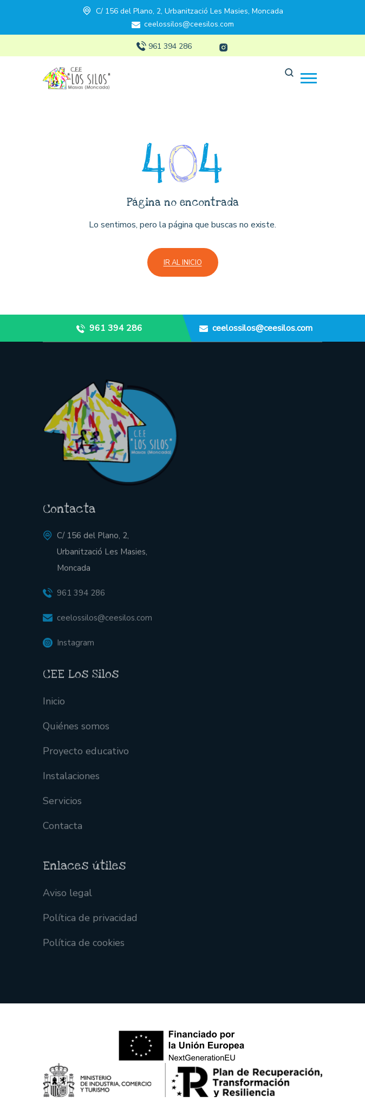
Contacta (62, 831)
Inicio (54, 707)
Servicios (62, 806)
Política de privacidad (90, 923)
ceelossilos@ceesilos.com (189, 24)
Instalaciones (71, 781)
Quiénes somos (76, 732)
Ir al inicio (183, 263)
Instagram (75, 648)
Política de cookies (84, 948)
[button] (308, 78)
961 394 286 (170, 46)
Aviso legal (67, 898)
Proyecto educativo (86, 757)
